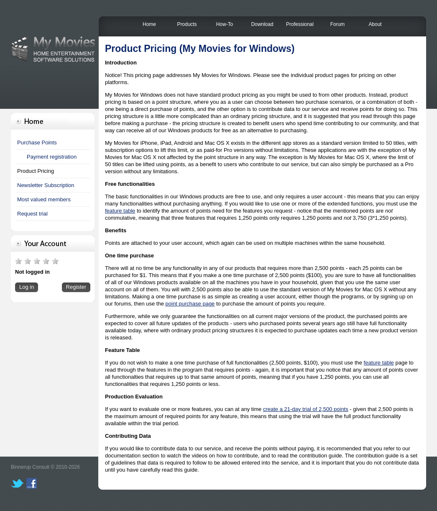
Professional (300, 24)
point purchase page (190, 303)
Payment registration (52, 157)
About (374, 24)
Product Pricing (35, 171)
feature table (120, 211)
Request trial (32, 214)
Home (149, 24)
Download (262, 24)
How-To (224, 24)
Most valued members (44, 199)
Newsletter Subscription (45, 185)
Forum (337, 24)
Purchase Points (37, 142)
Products (187, 24)
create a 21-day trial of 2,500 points (305, 409)
